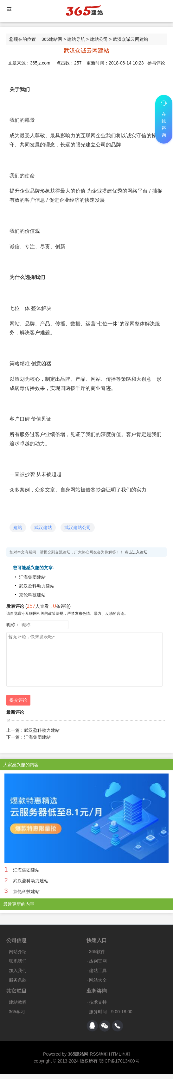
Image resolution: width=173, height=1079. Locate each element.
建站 (17, 527)
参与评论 (156, 62)
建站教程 (18, 1002)
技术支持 (98, 1002)
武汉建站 (43, 527)
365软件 (97, 951)
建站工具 (98, 970)
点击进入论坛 (136, 552)
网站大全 (98, 980)
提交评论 (18, 700)
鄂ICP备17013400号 (119, 1061)
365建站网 (52, 39)
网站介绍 (18, 951)
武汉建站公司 (77, 527)
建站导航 (76, 39)
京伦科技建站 (32, 594)
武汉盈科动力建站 (36, 586)
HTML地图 (119, 1054)
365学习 (17, 1011)
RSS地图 (99, 1054)
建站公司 (99, 39)
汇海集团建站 (32, 577)
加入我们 (18, 970)
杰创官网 (98, 961)
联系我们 (18, 961)
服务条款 (18, 980)
